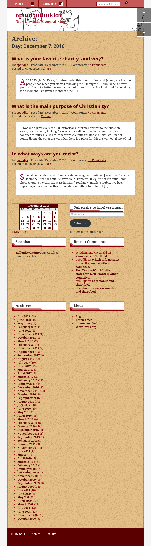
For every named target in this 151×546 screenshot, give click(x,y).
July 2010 (23, 451)
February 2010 (27, 465)
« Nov (15, 231)
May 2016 (23, 412)
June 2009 (24, 493)
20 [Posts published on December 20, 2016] (27, 224)
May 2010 (23, 455)
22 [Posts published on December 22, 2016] (39, 224)
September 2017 (28, 355)
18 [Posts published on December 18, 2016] (55, 220)
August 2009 (25, 486)
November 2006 (28, 515)
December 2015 (28, 430)
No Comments (97, 65)
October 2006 (26, 518)
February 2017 (27, 380)
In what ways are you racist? (45, 153)
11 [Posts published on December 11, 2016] (55, 217)
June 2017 (24, 366)
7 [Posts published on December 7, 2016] (33, 217)
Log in (80, 316)
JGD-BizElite (48, 534)
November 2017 (28, 348)
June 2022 (24, 330)
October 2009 (26, 479)
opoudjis (22, 65)
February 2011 (27, 440)
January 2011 (26, 444)
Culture (46, 68)
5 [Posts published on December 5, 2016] (22, 217)
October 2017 (26, 352)
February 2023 (27, 327)
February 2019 (27, 345)
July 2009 (23, 490)
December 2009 (28, 472)
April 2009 (24, 501)
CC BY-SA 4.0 (19, 534)
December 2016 (28, 387)
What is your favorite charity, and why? (57, 58)
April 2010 (24, 458)
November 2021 (28, 334)
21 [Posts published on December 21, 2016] (33, 224)
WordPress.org (86, 327)
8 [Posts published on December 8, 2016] (39, 217)
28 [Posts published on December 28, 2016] (33, 228)
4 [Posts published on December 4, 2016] (55, 213)
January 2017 (26, 384)
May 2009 (23, 497)
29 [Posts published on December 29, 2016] (39, 228)
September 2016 (28, 398)
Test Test (82, 270)
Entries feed (84, 320)
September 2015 (28, 437)
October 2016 (26, 394)
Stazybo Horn (85, 288)
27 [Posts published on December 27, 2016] (27, 228)
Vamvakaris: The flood (91, 256)
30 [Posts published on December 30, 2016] (44, 228)
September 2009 (28, 483)
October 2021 (26, 337)
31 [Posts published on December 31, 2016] (49, 228)
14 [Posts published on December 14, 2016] (33, 220)
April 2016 (24, 415)
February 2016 (27, 423)
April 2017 (24, 373)
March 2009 (25, 504)
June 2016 (24, 408)
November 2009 (28, 476)
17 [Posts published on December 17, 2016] (49, 220)
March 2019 (25, 341)
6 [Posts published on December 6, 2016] (28, 217)
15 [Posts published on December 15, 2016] (39, 220)
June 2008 (24, 511)
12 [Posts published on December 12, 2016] (22, 220)
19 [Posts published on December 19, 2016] (22, 224)
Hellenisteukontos (28, 252)
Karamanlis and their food (95, 282)
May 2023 (23, 323)
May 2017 (23, 369)
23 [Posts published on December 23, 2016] (44, 224)
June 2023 (24, 320)
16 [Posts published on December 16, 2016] (44, 220)
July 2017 (23, 362)
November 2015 (28, 433)
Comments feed (86, 323)
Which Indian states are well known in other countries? (98, 263)
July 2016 (23, 405)
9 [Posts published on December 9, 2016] (44, 217)
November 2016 (28, 391)
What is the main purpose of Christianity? (60, 106)
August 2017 (25, 359)
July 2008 (23, 508)
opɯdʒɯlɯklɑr (38, 15)
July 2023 (23, 316)
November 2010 (28, 447)
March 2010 (25, 462)
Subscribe (80, 223)
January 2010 (26, 469)
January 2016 (26, 426)
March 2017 (25, 377)
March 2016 (25, 419)
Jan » (25, 231)
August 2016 (25, 401)
